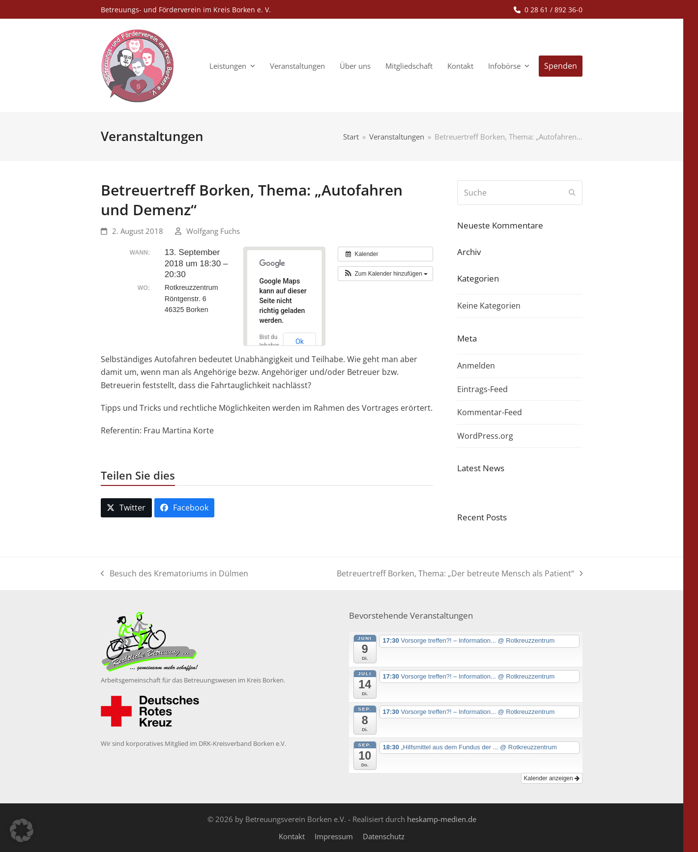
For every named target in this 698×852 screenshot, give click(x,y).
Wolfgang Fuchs (213, 231)
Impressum (334, 836)
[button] (385, 274)
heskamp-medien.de (441, 819)
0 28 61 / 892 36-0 (553, 9)
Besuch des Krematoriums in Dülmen (174, 574)
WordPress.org (485, 435)
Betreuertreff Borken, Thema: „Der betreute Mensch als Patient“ (460, 574)
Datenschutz (384, 836)
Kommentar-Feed (489, 412)
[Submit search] (572, 193)
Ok (299, 341)
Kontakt (292, 836)
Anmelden (476, 365)
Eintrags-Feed (482, 389)
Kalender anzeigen (552, 778)
